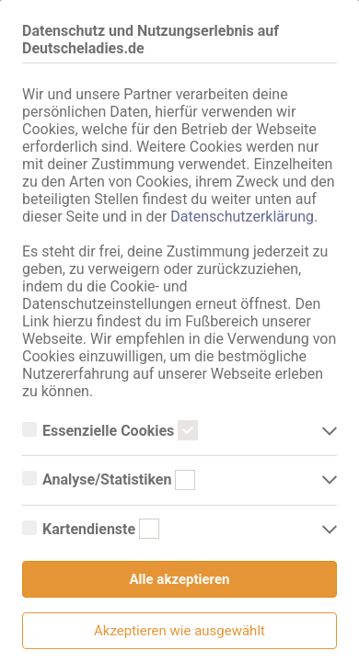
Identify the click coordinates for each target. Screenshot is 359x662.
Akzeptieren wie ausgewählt (179, 630)
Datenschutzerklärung (242, 216)
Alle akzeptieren (180, 579)
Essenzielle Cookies (110, 431)
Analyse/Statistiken (108, 480)
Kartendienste (90, 529)
